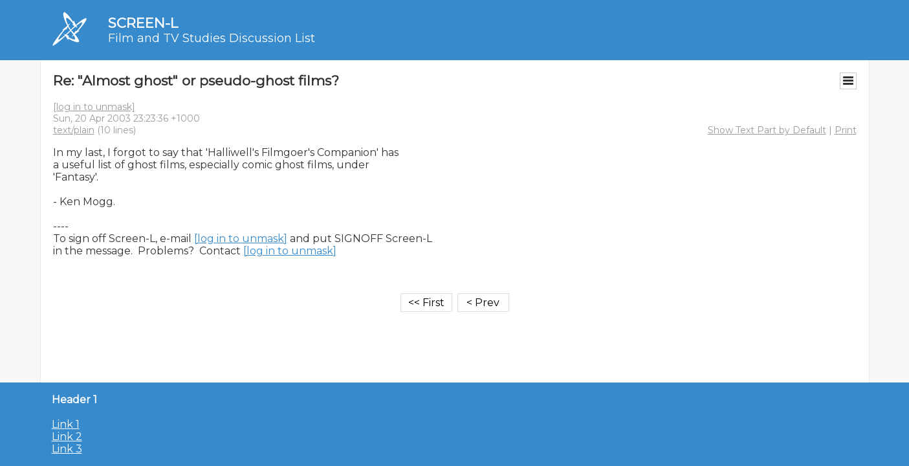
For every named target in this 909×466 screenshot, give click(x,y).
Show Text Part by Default (767, 130)
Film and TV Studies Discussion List (211, 38)
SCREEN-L (143, 23)
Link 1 (66, 424)
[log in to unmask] (94, 107)
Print (846, 130)
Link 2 (67, 436)
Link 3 (67, 449)
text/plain (73, 130)
